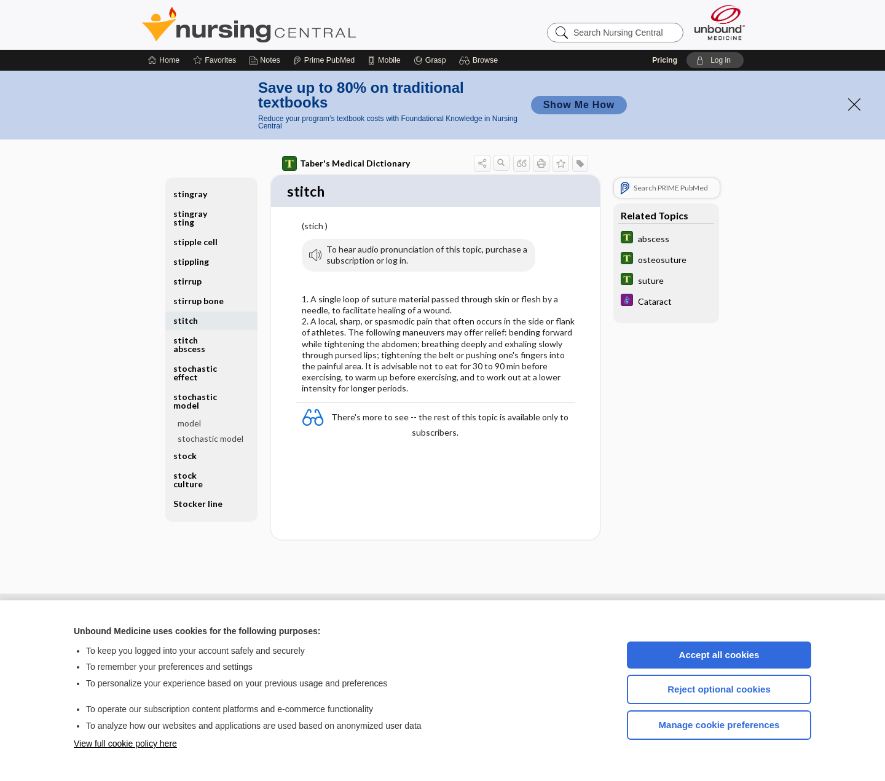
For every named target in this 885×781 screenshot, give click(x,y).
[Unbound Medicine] (720, 22)
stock (185, 455)
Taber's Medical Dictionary (346, 163)
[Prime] (324, 60)
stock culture (188, 479)
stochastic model (195, 400)
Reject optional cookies (719, 689)
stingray (190, 194)
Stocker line (197, 503)
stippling (191, 261)
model (189, 423)
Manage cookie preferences (719, 725)
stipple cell (195, 242)
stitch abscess (189, 344)
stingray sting (190, 217)
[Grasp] (430, 60)
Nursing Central (295, 24)
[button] (480, 60)
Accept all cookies (719, 655)
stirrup (187, 281)
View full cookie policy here (125, 743)
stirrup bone (198, 301)
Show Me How (579, 105)
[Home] (163, 60)
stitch (185, 320)
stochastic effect (195, 372)
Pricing (664, 60)
